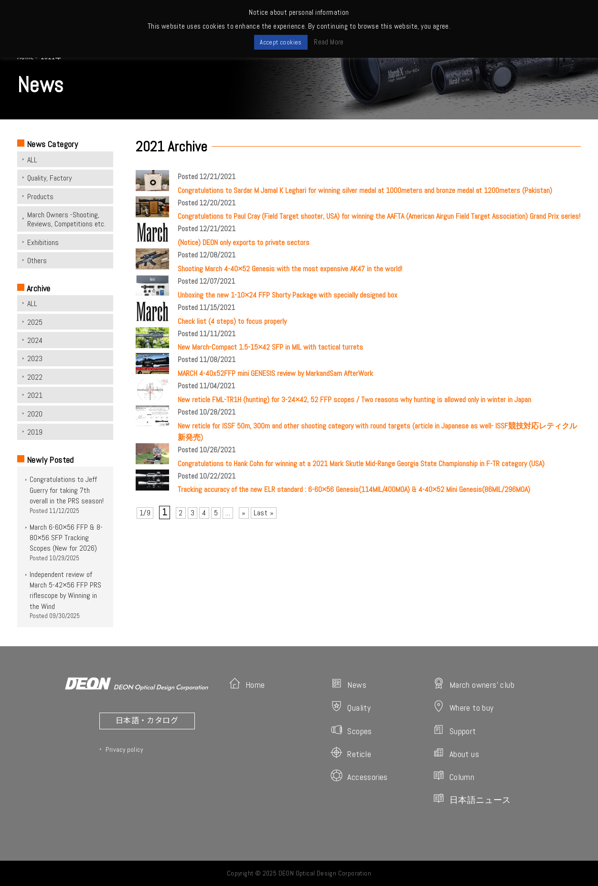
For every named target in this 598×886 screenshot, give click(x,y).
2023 (35, 358)
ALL (32, 160)
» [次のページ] (244, 513)
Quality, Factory (49, 178)
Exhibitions (43, 242)
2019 (35, 432)
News (348, 683)
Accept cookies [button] (281, 42)
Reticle (351, 753)
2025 (35, 322)
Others (37, 261)
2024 (35, 340)
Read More (329, 41)
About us (456, 753)
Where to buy (463, 706)
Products (40, 197)
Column (453, 775)
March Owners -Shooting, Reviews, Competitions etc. (66, 219)
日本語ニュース (472, 798)
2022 (35, 377)
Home (247, 683)
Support (454, 730)
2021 (35, 395)
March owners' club (473, 683)
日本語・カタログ (147, 720)
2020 (35, 414)
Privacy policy (124, 749)
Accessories (359, 775)
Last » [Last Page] (264, 513)
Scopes (351, 730)
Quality (351, 706)
